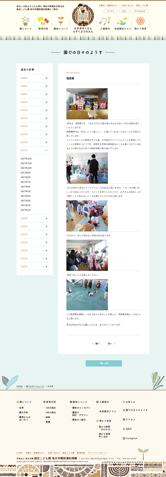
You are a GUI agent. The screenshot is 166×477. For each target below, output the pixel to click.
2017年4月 (26, 196)
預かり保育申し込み (104, 435)
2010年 (24, 266)
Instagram (139, 11)
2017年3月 (26, 201)
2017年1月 (26, 210)
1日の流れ (51, 408)
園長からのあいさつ (25, 418)
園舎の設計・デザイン (80, 413)
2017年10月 (26, 168)
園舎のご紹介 (79, 420)
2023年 (24, 102)
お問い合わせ (127, 5)
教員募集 (81, 453)
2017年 (24, 150)
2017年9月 (26, 173)
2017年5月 (26, 191)
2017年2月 (26, 205)
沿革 (21, 408)
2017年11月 (26, 163)
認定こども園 (142, 5)
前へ (96, 344)
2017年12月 (26, 159)
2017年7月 (26, 182)
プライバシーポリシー (98, 453)
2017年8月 (26, 177)
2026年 (24, 78)
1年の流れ (51, 412)
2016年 (24, 218)
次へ (111, 344)
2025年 (24, 86)
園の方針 (23, 412)
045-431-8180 (129, 459)
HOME (20, 386)
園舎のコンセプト (81, 408)
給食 (48, 417)
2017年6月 (26, 187)
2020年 (24, 126)
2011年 (24, 258)
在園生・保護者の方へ (109, 5)
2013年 (24, 242)
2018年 (24, 142)
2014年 (24, 234)
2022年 (24, 110)
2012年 (24, 250)
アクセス (110, 11)
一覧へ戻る (104, 363)
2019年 (24, 134)
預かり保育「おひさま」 (106, 428)
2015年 (24, 226)
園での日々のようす (35, 386)
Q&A (124, 11)
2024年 (24, 94)
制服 (48, 422)
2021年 (24, 118)
